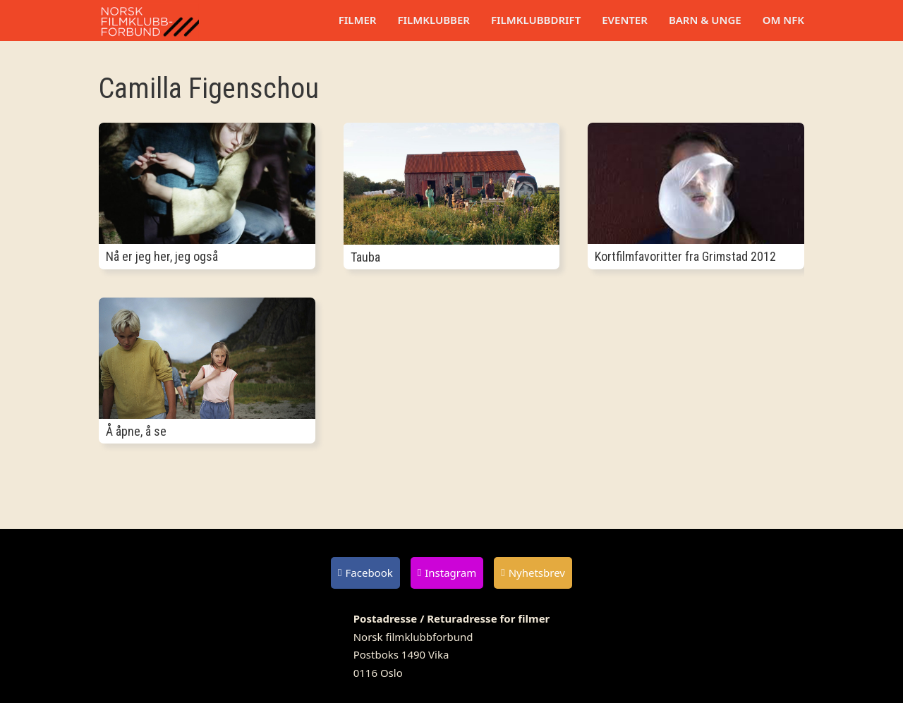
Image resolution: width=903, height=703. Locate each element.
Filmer (358, 20)
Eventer (625, 20)
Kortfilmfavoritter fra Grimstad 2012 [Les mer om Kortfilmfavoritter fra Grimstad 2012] (685, 256)
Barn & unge (705, 20)
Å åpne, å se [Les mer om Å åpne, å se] (136, 431)
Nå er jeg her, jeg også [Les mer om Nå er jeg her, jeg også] (162, 256)
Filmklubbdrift (536, 20)
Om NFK (783, 20)
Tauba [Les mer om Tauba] (365, 257)
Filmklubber (433, 20)
